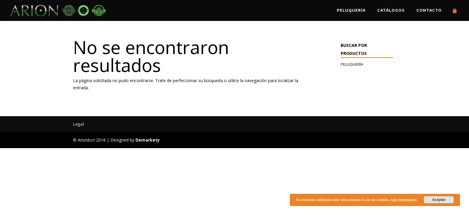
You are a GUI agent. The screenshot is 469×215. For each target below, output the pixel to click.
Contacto (429, 10)
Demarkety (147, 140)
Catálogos (391, 10)
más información (404, 200)
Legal (78, 124)
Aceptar (439, 200)
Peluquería (351, 10)
